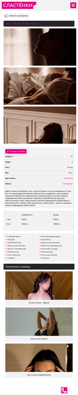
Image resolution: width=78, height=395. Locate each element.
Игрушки (11, 239)
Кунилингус (46, 239)
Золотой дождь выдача (50, 236)
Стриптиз (45, 258)
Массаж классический (50, 243)
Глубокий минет (14, 236)
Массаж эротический (16, 246)
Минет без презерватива (51, 246)
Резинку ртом (13, 252)
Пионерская (68, 184)
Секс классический (49, 255)
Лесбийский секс (14, 243)
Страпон (11, 258)
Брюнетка (69, 178)
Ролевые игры (47, 252)
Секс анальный (14, 255)
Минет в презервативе (17, 249)
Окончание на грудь (49, 249)
